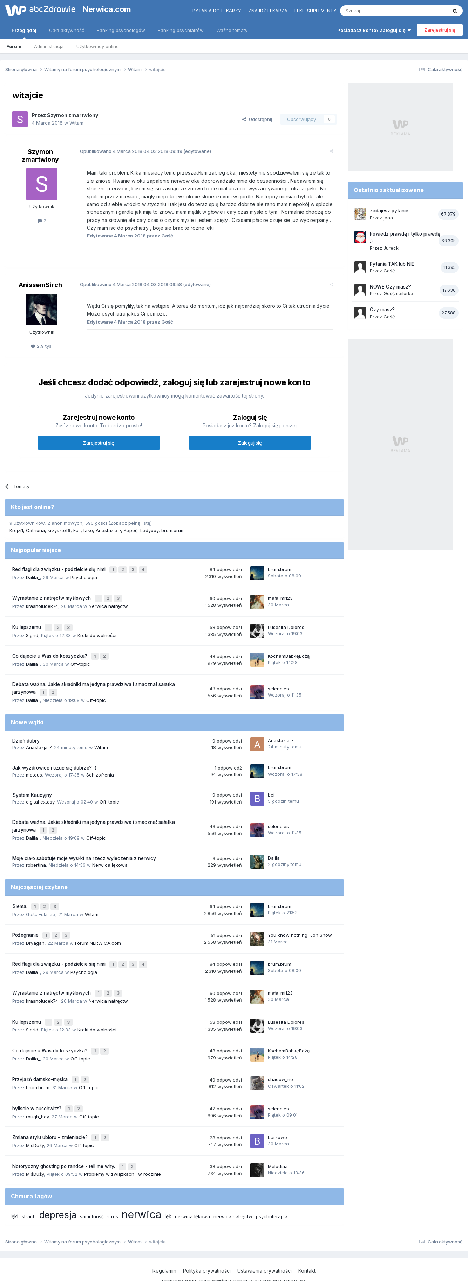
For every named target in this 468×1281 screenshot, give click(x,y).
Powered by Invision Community (234, 1268)
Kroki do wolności (96, 630)
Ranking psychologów (121, 30)
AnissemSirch (40, 285)
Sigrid (32, 630)
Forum (13, 46)
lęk (168, 1191)
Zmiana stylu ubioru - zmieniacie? (50, 1114)
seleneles (278, 681)
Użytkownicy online (97, 46)
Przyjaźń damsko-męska (40, 1060)
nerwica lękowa (192, 1191)
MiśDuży (35, 1121)
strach (29, 1191)
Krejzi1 (16, 530)
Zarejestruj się (439, 30)
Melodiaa (278, 1141)
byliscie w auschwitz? (37, 1087)
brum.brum (173, 530)
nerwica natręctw (232, 1191)
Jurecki (392, 248)
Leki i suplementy (315, 10)
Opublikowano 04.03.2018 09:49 (127, 151)
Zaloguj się (250, 443)
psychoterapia (271, 1191)
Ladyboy (149, 530)
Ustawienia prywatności (264, 1245)
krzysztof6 (59, 530)
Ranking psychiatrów (181, 30)
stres (112, 1191)
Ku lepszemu (27, 623)
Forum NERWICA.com (98, 930)
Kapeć (130, 530)
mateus (34, 767)
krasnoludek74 (42, 603)
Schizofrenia (100, 767)
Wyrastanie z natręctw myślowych (52, 596)
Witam (76, 123)
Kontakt (307, 1245)
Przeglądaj (24, 33)
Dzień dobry (26, 733)
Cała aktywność (66, 30)
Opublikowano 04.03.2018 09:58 (126, 284)
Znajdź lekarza (267, 10)
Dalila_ (33, 575)
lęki (14, 1191)
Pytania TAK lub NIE (392, 264)
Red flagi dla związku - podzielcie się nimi (59, 568)
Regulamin (164, 1245)
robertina (36, 855)
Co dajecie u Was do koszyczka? (50, 650)
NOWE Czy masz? (390, 287)
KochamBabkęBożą (289, 650)
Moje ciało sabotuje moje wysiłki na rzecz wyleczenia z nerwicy (84, 849)
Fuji (77, 530)
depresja (57, 1189)
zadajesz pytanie (389, 211)
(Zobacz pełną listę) (130, 523)
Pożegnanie (26, 923)
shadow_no (280, 1060)
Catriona (35, 530)
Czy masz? (382, 309)
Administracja (49, 46)
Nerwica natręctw (108, 603)
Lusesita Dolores (286, 623)
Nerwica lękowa (110, 855)
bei (271, 786)
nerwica (141, 1189)
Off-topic (80, 657)
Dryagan (35, 930)
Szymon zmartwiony (72, 115)
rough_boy (37, 1094)
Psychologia (83, 575)
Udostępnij (257, 119)
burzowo (277, 1114)
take (88, 530)
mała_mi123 (280, 596)
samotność (92, 1191)
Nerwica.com (107, 9)
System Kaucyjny (32, 787)
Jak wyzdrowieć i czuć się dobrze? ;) (54, 760)
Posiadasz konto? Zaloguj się (374, 30)
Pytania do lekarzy (216, 10)
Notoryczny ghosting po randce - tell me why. (64, 1142)
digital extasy (40, 794)
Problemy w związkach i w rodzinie (122, 1149)
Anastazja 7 (108, 530)
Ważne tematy (231, 30)
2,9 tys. (42, 346)
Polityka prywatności (207, 1245)
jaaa (388, 218)
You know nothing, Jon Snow (300, 923)
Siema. (20, 896)
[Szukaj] (376, 10)
